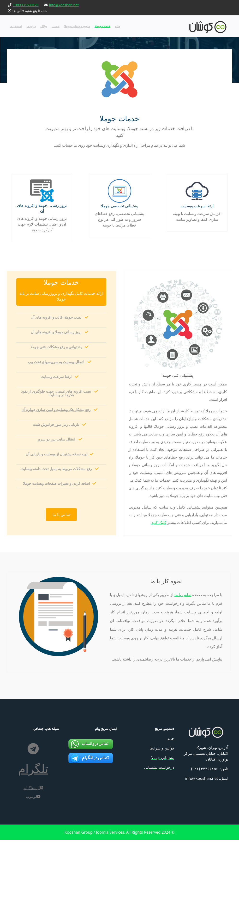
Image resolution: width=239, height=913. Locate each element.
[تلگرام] (33, 834)
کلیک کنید (215, 573)
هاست (55, 26)
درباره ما (31, 26)
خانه (117, 26)
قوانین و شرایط (162, 835)
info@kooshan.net (64, 5)
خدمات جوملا (102, 26)
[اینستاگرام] (33, 852)
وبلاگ (44, 26)
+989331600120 (26, 5)
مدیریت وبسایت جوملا (77, 26)
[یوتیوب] (33, 860)
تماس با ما (16, 26)
